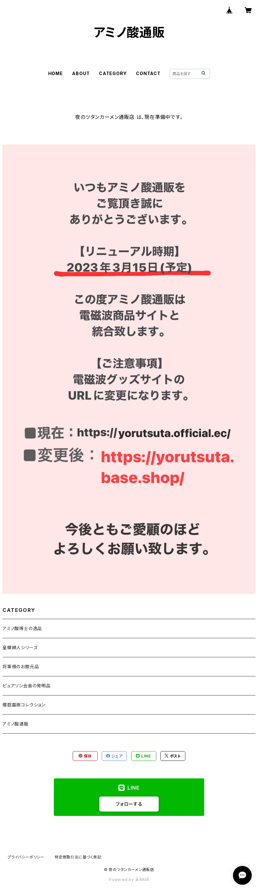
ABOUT (81, 73)
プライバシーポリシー (26, 857)
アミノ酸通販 (15, 723)
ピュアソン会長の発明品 (27, 685)
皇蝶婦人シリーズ (20, 647)
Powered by (129, 879)
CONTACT (148, 73)
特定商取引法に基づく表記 (77, 857)
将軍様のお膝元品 (21, 666)
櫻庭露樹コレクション (24, 704)
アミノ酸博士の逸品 (22, 628)
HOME (55, 73)
